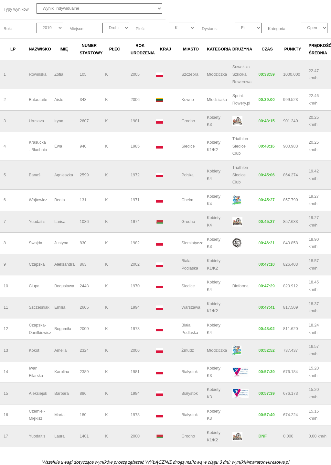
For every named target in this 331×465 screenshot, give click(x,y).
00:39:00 (266, 99)
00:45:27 (266, 200)
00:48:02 (266, 329)
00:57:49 (266, 415)
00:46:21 (266, 243)
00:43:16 (266, 146)
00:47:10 (266, 264)
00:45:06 (266, 175)
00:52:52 (266, 350)
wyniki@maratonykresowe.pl (260, 462)
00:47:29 (266, 286)
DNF (262, 436)
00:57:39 (266, 372)
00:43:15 (266, 121)
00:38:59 (266, 74)
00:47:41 (266, 307)
